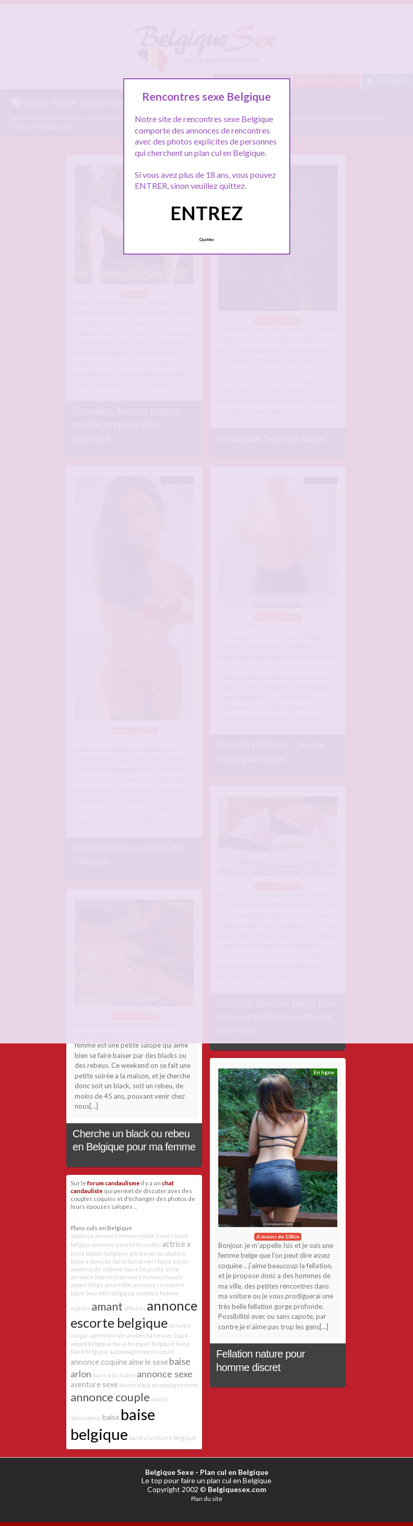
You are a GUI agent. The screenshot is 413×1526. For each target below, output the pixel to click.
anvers (147, 1261)
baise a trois (173, 1261)
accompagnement (174, 1384)
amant (107, 1306)
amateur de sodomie (96, 1269)
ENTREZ (206, 212)
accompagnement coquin (142, 1351)
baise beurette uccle (151, 1269)
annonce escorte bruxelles (126, 1244)
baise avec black (167, 1335)
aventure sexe (94, 1384)
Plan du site (206, 1498)
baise (111, 1417)
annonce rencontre (158, 1284)
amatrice (82, 1235)
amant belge (86, 1284)
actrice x (176, 1244)
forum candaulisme (113, 1182)
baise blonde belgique (99, 1253)
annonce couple (110, 1397)
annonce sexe (165, 1373)
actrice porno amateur (158, 1253)
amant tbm (118, 1284)
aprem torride (107, 1335)
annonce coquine (98, 1361)
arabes (136, 1335)
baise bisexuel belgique (144, 1343)
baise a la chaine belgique (163, 1437)
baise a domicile (90, 1261)
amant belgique (91, 1343)
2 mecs (164, 1235)
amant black (134, 1384)
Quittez (206, 239)
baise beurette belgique (102, 1293)
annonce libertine (94, 1276)
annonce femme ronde (125, 1235)
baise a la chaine (114, 1375)
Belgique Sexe (169, 1472)
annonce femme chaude (151, 1276)
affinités (135, 1308)
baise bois (124, 1261)
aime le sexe (148, 1361)
